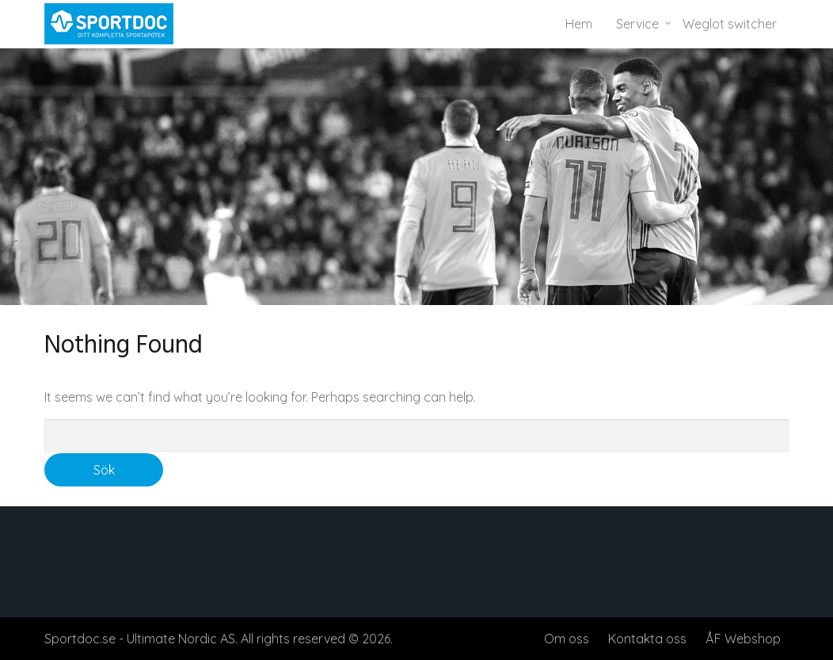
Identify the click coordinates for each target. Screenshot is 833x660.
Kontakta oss (647, 639)
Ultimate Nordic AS (181, 639)
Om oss (566, 639)
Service (637, 24)
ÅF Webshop (743, 639)
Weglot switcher (730, 24)
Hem (578, 24)
